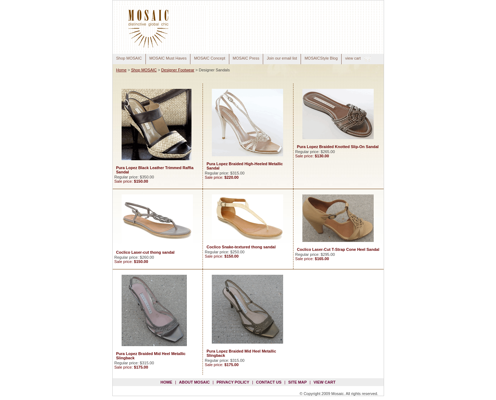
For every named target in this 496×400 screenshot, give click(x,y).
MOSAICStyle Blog (321, 58)
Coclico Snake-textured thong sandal (241, 247)
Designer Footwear (177, 70)
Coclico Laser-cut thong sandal (145, 252)
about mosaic (194, 382)
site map (297, 382)
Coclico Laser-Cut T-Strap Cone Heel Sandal (338, 249)
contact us (268, 382)
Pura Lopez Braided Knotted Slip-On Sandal (338, 147)
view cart (353, 58)
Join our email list (282, 58)
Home (121, 70)
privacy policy (232, 382)
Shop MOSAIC (129, 58)
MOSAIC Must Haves (168, 58)
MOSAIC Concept (209, 58)
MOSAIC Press (246, 58)
